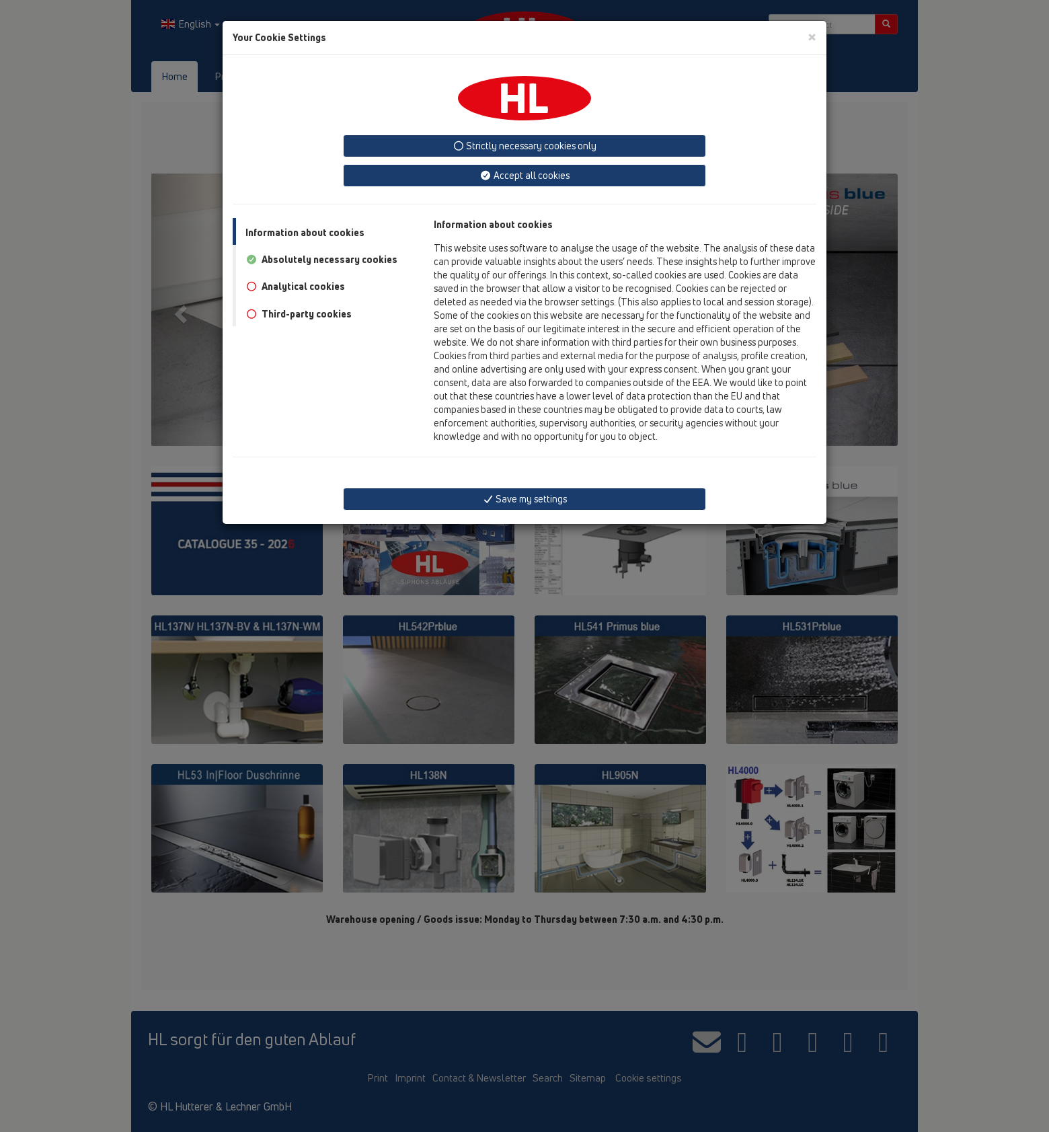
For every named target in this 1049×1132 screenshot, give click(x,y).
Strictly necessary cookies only (525, 145)
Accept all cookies (524, 175)
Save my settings (525, 498)
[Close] (812, 37)
